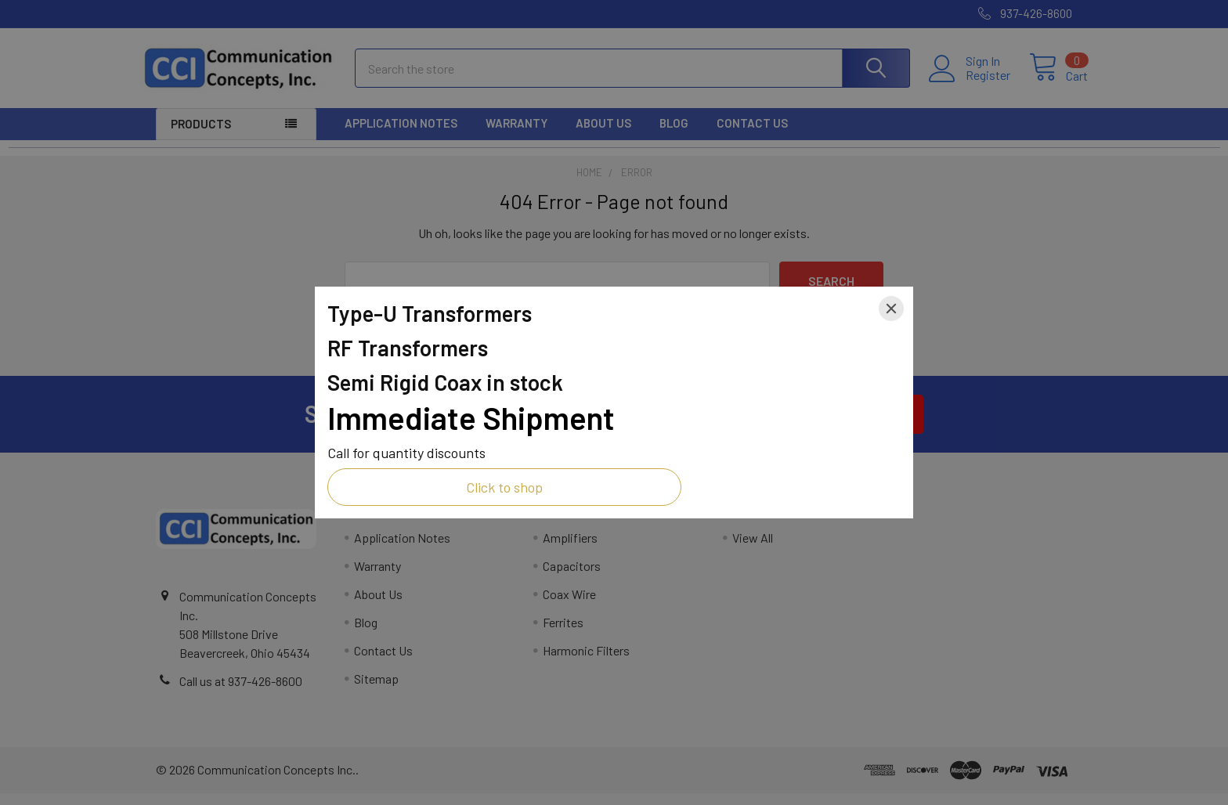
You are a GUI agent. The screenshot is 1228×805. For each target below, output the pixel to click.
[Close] (891, 308)
